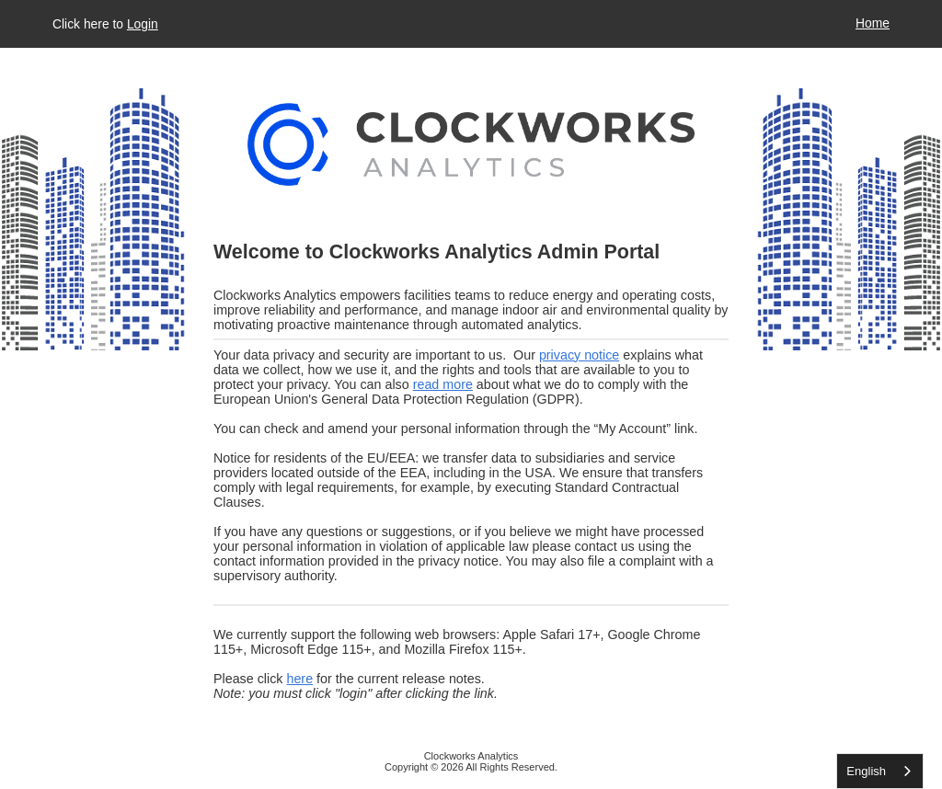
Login (142, 24)
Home (873, 23)
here (299, 678)
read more (443, 384)
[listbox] (880, 771)
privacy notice (579, 355)
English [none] (866, 771)
